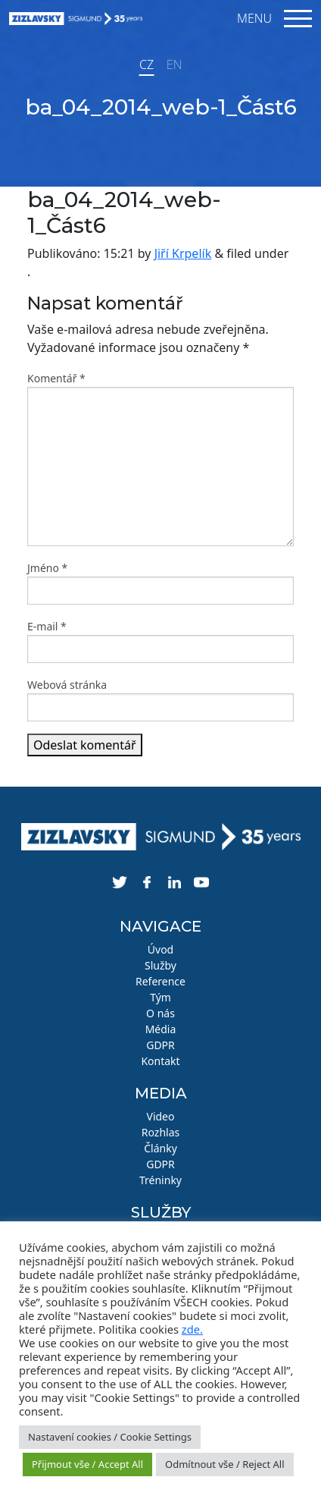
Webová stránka (67, 684)
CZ (146, 64)
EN (174, 64)
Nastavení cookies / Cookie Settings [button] (110, 1437)
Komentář (56, 378)
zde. (192, 1329)
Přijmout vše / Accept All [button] (87, 1464)
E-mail (47, 626)
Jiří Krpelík (183, 253)
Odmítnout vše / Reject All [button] (225, 1464)
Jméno (47, 568)
